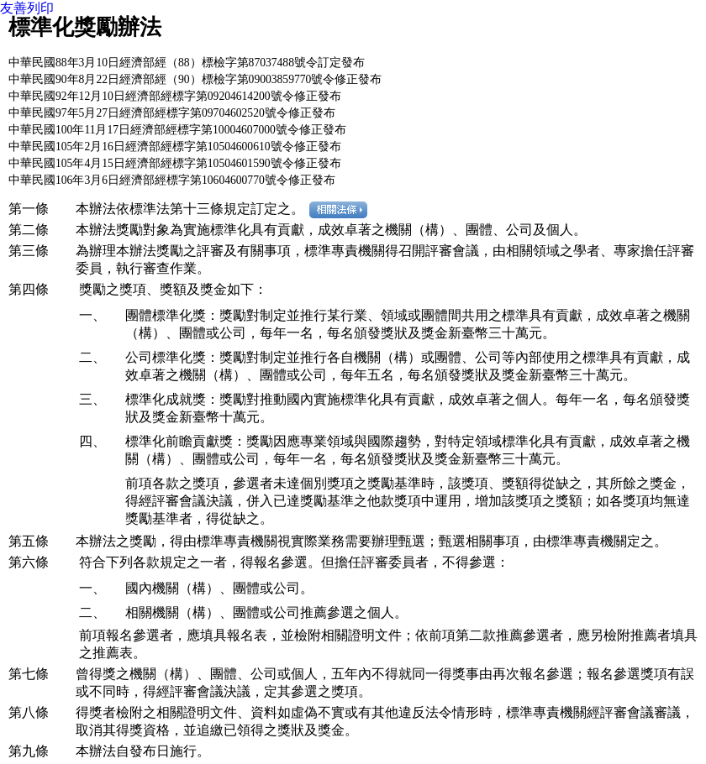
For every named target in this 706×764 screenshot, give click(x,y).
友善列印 (27, 8)
